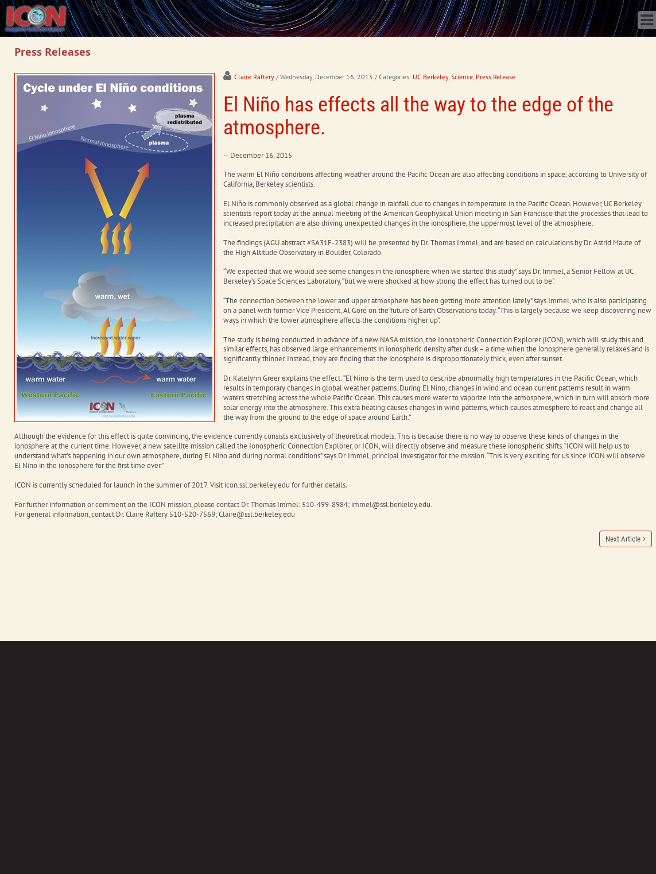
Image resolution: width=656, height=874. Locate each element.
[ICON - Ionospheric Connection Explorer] (35, 17)
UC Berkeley (430, 76)
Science (462, 76)
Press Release (495, 76)
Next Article (623, 539)
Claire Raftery (254, 76)
